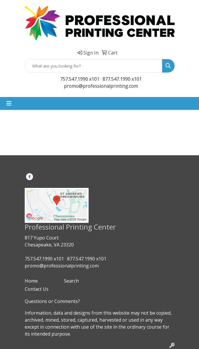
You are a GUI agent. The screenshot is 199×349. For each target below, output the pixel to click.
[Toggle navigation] (9, 103)
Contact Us (37, 289)
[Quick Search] (93, 66)
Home (31, 281)
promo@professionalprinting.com (101, 86)
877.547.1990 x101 (122, 79)
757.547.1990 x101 (79, 79)
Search (71, 281)
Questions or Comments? (52, 301)
